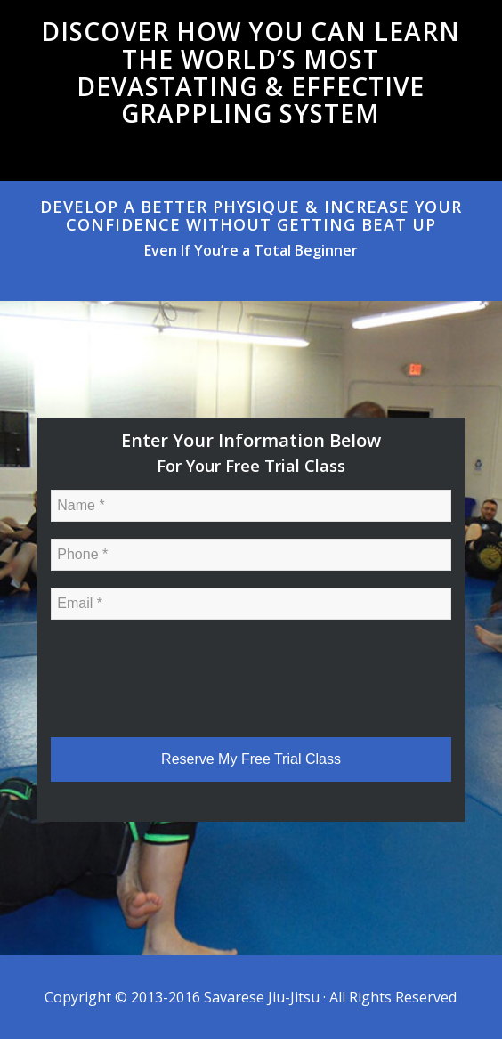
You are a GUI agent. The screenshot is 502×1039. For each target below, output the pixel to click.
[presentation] (186, 671)
